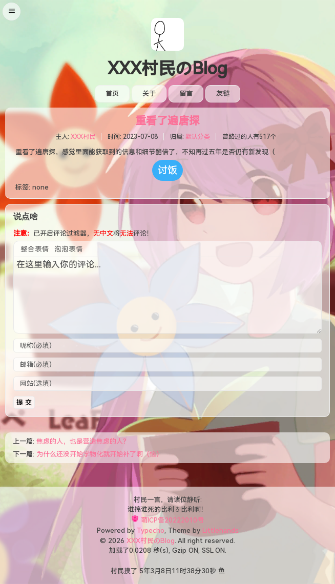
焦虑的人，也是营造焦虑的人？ (83, 441)
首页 (112, 93)
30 (205, 571)
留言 (186, 93)
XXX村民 (83, 136)
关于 (149, 93)
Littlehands (220, 530)
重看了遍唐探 (167, 121)
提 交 (24, 402)
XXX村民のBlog (167, 68)
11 (176, 571)
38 (190, 571)
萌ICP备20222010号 (172, 520)
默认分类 (197, 136)
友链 (222, 93)
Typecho (150, 530)
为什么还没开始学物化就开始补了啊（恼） (99, 454)
